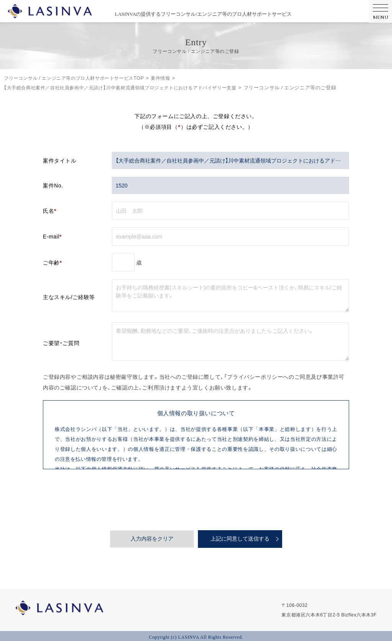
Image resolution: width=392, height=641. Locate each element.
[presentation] (196, 499)
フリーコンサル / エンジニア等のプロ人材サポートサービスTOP (79, 77)
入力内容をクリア (152, 539)
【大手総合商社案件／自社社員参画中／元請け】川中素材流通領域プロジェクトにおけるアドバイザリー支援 (129, 87)
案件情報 (172, 77)
